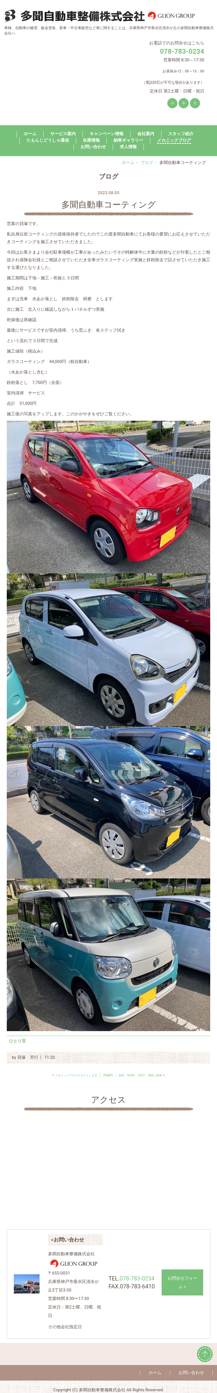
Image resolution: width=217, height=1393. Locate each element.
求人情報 (128, 146)
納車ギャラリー (128, 140)
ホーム (30, 133)
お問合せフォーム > (182, 1282)
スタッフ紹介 (181, 133)
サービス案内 (63, 133)
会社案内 (145, 133)
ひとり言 (17, 1041)
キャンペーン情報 (106, 133)
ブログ (146, 162)
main (108, 1074)
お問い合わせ (93, 146)
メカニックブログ (174, 140)
